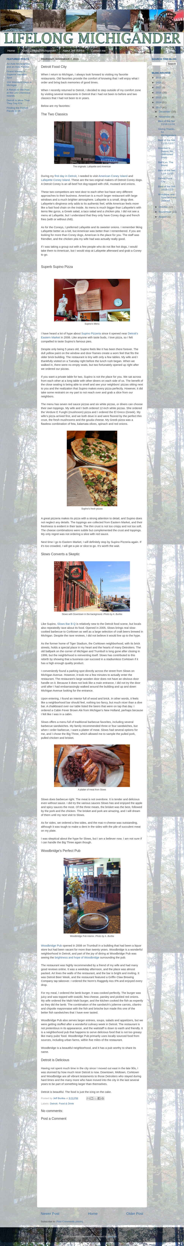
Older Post (134, 1214)
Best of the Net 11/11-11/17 (166, 142)
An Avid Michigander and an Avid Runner (18, 65)
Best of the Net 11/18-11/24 (166, 123)
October (164, 206)
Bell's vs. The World (165, 164)
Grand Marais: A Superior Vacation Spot (17, 74)
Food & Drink (66, 1103)
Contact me (98, 50)
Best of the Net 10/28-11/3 (166, 188)
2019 (159, 77)
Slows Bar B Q (66, 623)
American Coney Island (112, 176)
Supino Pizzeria (91, 333)
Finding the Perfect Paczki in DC (17, 109)
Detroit (53, 1103)
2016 (159, 92)
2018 (159, 82)
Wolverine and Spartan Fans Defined (167, 197)
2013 (159, 107)
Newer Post (50, 1214)
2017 (159, 87)
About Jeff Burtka (73, 50)
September (165, 211)
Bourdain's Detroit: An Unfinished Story (165, 153)
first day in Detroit (66, 176)
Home (11, 50)
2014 (159, 102)
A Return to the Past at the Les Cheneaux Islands (18, 92)
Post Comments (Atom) (70, 1221)
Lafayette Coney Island (55, 179)
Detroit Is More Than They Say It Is (18, 102)
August (163, 216)
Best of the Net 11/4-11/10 (166, 172)
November (165, 116)
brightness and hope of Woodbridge (77, 957)
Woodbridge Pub (51, 945)
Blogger (112, 1236)
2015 (159, 97)
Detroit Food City (165, 180)
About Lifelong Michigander (39, 50)
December (165, 111)
